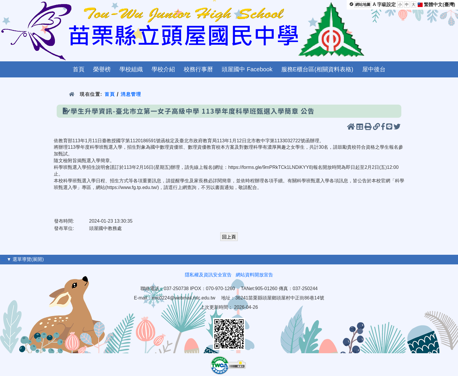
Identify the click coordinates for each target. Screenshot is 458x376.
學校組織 (131, 69)
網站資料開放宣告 (254, 274)
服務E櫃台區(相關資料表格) (317, 69)
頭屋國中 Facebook (247, 69)
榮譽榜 (102, 69)
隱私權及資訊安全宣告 (208, 274)
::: (3, 259)
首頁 (78, 69)
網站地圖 (362, 4)
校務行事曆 (198, 69)
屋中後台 (374, 69)
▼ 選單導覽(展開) (25, 259)
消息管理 (131, 94)
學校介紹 (163, 69)
